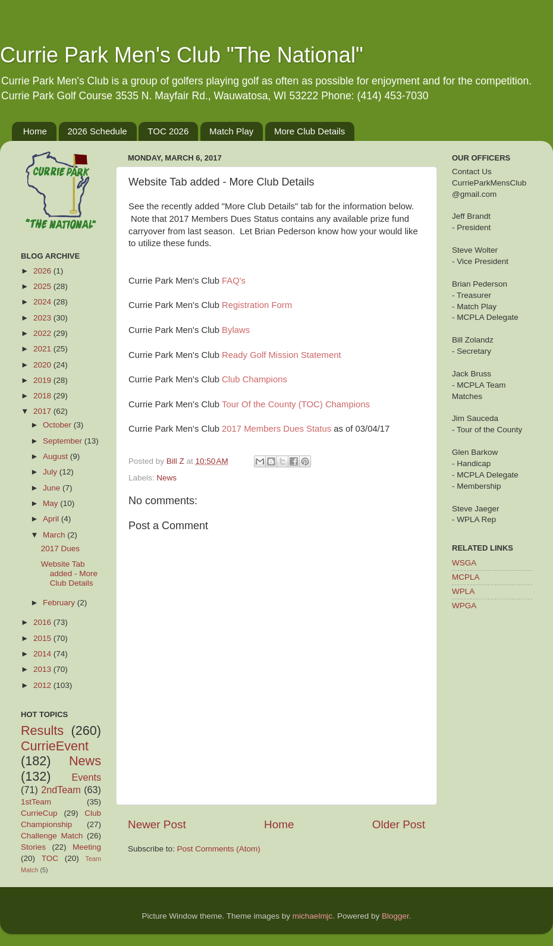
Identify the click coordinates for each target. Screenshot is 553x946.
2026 (43, 270)
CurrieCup (39, 813)
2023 (43, 317)
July (51, 471)
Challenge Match (52, 835)
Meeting (87, 847)
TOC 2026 (167, 131)
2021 (43, 348)
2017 (43, 411)
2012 (43, 685)
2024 (43, 301)
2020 (43, 364)
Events (87, 777)
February (60, 602)
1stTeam (36, 801)
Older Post (398, 824)
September (63, 440)
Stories (33, 847)
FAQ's (234, 280)
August (56, 456)
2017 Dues (60, 548)
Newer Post (157, 824)
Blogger (395, 916)
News (166, 477)
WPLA (463, 591)
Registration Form (257, 305)
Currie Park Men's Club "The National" (181, 55)
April (52, 518)
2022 (43, 333)
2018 (43, 395)
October (58, 424)
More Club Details (309, 131)
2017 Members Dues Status (276, 428)
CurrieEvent (55, 745)
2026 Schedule (97, 131)
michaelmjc (313, 916)
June (52, 487)
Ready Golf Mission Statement (281, 355)
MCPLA (466, 577)
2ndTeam (61, 789)
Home (35, 131)
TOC (50, 858)
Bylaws (236, 330)
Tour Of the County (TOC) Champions (296, 404)
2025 (43, 286)
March (55, 534)
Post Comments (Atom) (218, 848)
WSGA (464, 562)
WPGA (464, 605)
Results (42, 730)
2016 (43, 622)
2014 (43, 653)
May (51, 503)
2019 (43, 380)
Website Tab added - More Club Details (69, 573)
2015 (43, 638)
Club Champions (254, 379)
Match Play (231, 131)
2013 (43, 669)
